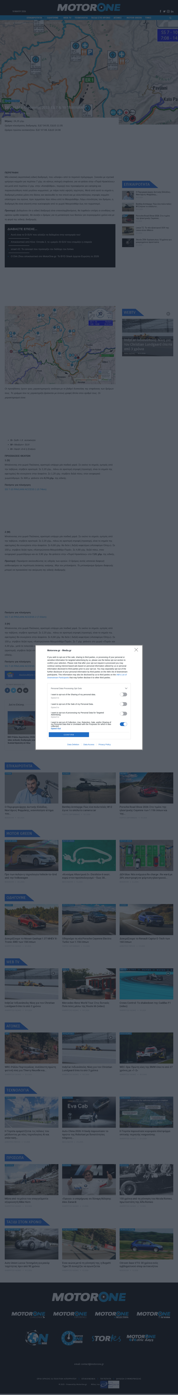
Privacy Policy (105, 744)
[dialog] (89, 697)
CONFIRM (69, 735)
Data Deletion (73, 744)
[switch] (123, 694)
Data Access (88, 744)
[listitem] (89, 688)
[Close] (137, 650)
